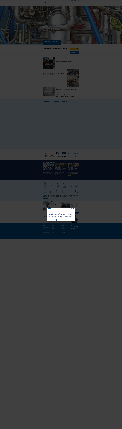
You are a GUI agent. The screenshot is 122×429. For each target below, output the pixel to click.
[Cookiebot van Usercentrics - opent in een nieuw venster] (71, 208)
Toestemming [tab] (51, 210)
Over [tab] (70, 210)
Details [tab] (61, 210)
